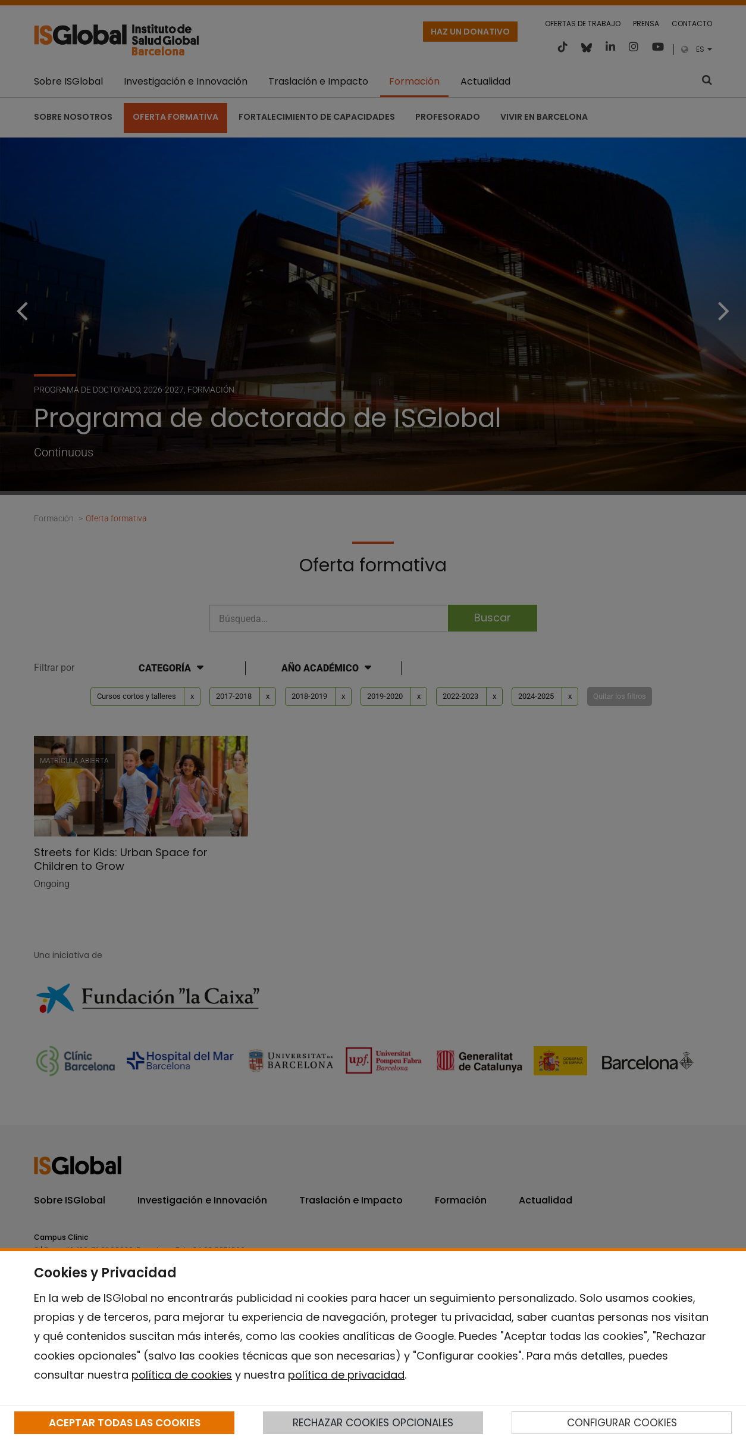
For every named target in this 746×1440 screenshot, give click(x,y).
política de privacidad (346, 1374)
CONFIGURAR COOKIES (622, 1423)
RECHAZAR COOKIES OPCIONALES (373, 1423)
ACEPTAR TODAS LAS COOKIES (124, 1423)
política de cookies (181, 1374)
